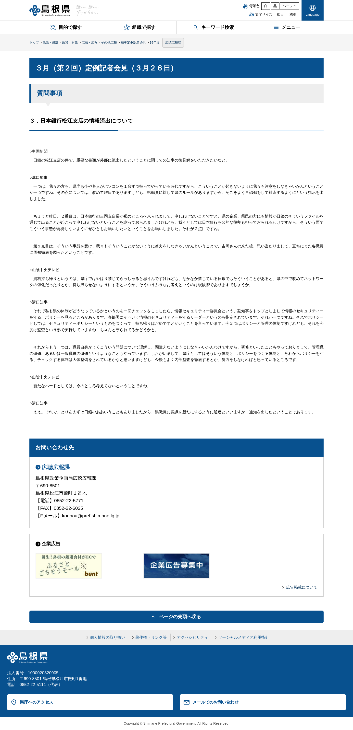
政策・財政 (70, 42)
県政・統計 (51, 42)
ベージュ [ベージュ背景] (289, 6)
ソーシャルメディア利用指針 (243, 637)
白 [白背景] (265, 6)
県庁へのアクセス (36, 702)
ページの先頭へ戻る (180, 616)
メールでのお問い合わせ (216, 702)
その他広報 (109, 42)
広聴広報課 (173, 42)
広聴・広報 (90, 42)
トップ (34, 42)
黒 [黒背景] (275, 6)
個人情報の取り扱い (107, 637)
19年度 (155, 42)
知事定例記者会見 (133, 42)
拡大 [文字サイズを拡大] (280, 14)
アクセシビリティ (192, 637)
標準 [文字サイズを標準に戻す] (293, 14)
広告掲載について (301, 587)
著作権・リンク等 (151, 637)
